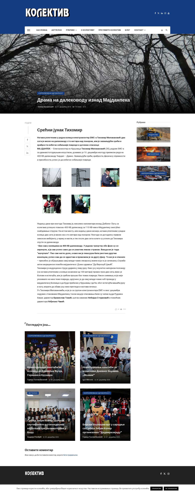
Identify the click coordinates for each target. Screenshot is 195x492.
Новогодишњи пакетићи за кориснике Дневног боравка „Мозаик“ (100, 371)
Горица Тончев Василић (37, 380)
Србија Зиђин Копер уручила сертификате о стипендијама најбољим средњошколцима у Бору (46, 426)
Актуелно (56, 30)
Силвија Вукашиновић (46, 107)
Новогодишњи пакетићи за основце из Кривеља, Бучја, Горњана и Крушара (45, 371)
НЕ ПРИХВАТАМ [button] (171, 489)
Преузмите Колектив (109, 30)
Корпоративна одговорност (51, 93)
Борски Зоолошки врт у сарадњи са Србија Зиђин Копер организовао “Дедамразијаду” (104, 428)
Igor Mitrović (88, 380)
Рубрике (70, 30)
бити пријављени (70, 455)
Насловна (41, 30)
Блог (127, 30)
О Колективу (87, 30)
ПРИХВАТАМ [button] (156, 489)
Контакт (139, 30)
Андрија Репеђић (34, 437)
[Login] (162, 30)
